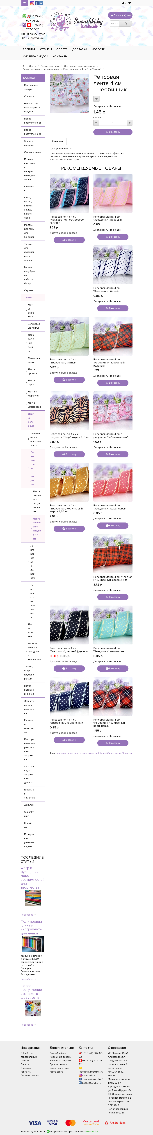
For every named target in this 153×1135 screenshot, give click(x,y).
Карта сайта (56, 1071)
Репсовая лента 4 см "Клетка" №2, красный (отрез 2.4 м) (112, 578)
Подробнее (28, 914)
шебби (98, 753)
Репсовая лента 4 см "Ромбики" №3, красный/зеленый (109, 362)
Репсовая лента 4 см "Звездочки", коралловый (109, 507)
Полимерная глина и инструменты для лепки (31, 927)
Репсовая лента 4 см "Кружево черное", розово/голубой (67, 220)
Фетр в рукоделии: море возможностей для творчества (33, 878)
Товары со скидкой (60, 1060)
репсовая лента (64, 753)
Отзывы (46, 49)
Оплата (62, 49)
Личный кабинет (59, 1053)
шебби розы (125, 753)
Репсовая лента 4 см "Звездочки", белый (106, 289)
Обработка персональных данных (29, 1057)
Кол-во (97, 117)
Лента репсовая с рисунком (79, 66)
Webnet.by (92, 1131)
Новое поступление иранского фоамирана (31, 992)
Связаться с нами (59, 1068)
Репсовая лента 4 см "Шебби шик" (82, 69)
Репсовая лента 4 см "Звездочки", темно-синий (66, 721)
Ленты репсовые (50, 66)
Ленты (32, 66)
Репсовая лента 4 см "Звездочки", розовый (107, 218)
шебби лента (110, 753)
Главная (29, 49)
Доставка (79, 49)
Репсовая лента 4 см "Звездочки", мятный (63, 361)
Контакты (60, 56)
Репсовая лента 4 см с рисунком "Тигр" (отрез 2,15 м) (69, 435)
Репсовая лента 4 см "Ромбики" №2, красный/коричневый (109, 723)
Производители (58, 1064)
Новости (98, 49)
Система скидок (35, 56)
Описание (58, 141)
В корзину (113, 132)
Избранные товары (60, 1056)
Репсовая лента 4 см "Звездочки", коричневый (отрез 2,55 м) (66, 508)
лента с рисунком (84, 753)
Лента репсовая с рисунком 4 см (41, 69)
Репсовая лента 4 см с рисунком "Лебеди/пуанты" (110, 435)
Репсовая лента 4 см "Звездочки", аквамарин (108, 649)
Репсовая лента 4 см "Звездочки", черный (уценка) (69, 649)
